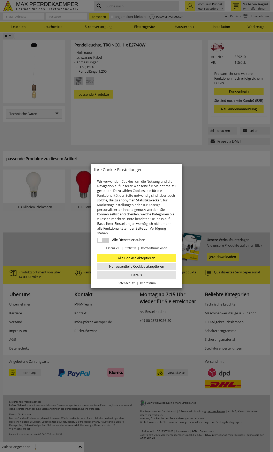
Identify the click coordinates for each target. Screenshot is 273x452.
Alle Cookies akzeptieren (136, 258)
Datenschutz (126, 283)
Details (136, 275)
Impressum (148, 283)
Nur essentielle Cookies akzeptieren (136, 266)
